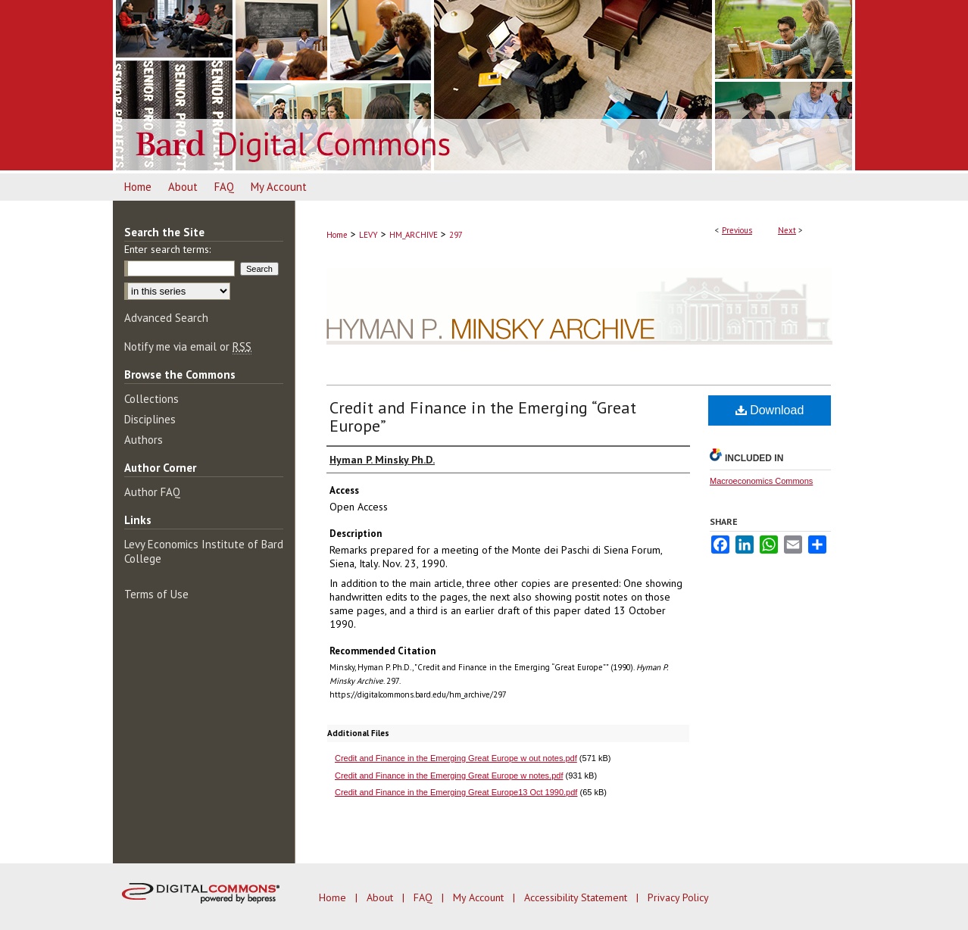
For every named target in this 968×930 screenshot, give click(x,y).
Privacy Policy (678, 897)
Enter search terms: (167, 249)
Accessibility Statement (577, 897)
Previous (737, 230)
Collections (151, 399)
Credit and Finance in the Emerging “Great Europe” (482, 416)
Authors (143, 439)
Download (769, 410)
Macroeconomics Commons (761, 480)
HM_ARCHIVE (413, 234)
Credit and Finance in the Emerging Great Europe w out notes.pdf (456, 758)
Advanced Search (166, 318)
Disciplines (150, 419)
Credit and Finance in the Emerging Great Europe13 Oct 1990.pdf (456, 792)
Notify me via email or (187, 346)
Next (787, 230)
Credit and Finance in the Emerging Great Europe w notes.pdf (449, 775)
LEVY (368, 234)
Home (337, 234)
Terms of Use (156, 594)
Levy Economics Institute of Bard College (203, 551)
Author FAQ (152, 492)
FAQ (425, 897)
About (381, 897)
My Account (480, 897)
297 (456, 234)
